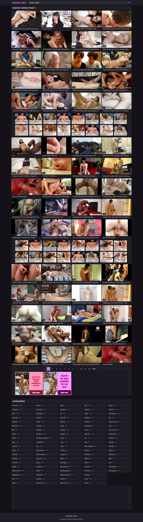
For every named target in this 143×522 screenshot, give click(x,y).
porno (88, 430)
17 (85, 369)
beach (16, 438)
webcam (113, 454)
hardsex (40, 478)
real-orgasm (90, 446)
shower (88, 474)
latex (63, 438)
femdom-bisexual (44, 438)
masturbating (66, 470)
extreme (40, 417)
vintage (112, 446)
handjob (41, 466)
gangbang (41, 442)
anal (16, 413)
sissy (88, 478)
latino (64, 446)
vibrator (113, 442)
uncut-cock (114, 430)
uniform (113, 438)
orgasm (89, 409)
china (15, 450)
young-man (114, 466)
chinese (16, 454)
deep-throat (18, 470)
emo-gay (41, 409)
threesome (114, 413)
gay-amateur (42, 454)
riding (88, 458)
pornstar (89, 434)
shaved (89, 466)
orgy (88, 413)
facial (40, 421)
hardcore (41, 474)
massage (65, 462)
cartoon (16, 446)
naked (64, 478)
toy (111, 417)
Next (94, 369)
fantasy (40, 425)
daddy (16, 466)
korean (64, 434)
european (41, 413)
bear (15, 442)
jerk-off (65, 417)
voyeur (112, 450)
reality (88, 450)
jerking (64, 421)
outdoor (89, 417)
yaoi (111, 462)
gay (40, 446)
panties (88, 421)
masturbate (66, 466)
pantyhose (89, 425)
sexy (88, 462)
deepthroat (18, 474)
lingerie (64, 454)
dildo (16, 483)
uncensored (114, 421)
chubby (16, 458)
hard (40, 470)
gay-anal (41, 458)
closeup (16, 462)
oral (87, 405)
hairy (40, 462)
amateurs (17, 409)
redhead (89, 454)
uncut (112, 425)
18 (89, 369)
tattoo (112, 405)
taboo (88, 483)
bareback (17, 425)
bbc (15, 430)
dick (15, 478)
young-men (114, 470)
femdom (41, 434)
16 (81, 369)
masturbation (67, 474)
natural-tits (66, 483)
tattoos (112, 409)
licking (64, 450)
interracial (41, 483)
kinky (63, 425)
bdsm (16, 434)
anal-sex (17, 417)
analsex (16, 421)
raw (87, 442)
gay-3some (42, 450)
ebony (40, 405)
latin (64, 442)
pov (87, 438)
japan (64, 405)
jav (63, 413)
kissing (64, 430)
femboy (40, 430)
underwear (114, 434)
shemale (89, 470)
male (64, 458)
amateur (17, 405)
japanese (65, 409)
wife (111, 458)
